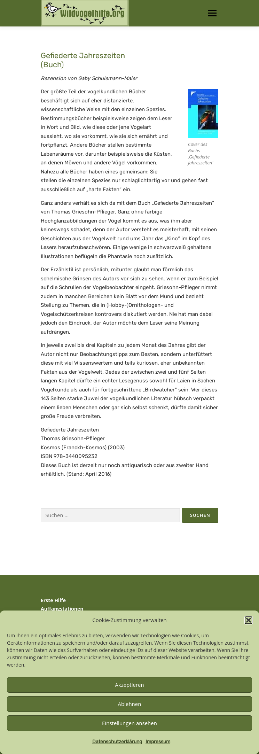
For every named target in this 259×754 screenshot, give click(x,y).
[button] (248, 620)
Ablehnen (129, 703)
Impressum (158, 742)
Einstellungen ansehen (129, 723)
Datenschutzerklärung (117, 742)
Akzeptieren (129, 684)
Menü (212, 13)
